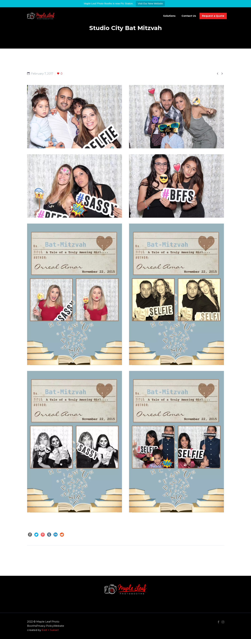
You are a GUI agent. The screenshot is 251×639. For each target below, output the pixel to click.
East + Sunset (50, 630)
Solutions (169, 15)
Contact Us (189, 15)
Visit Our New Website (150, 3)
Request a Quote (213, 15)
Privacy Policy (45, 625)
